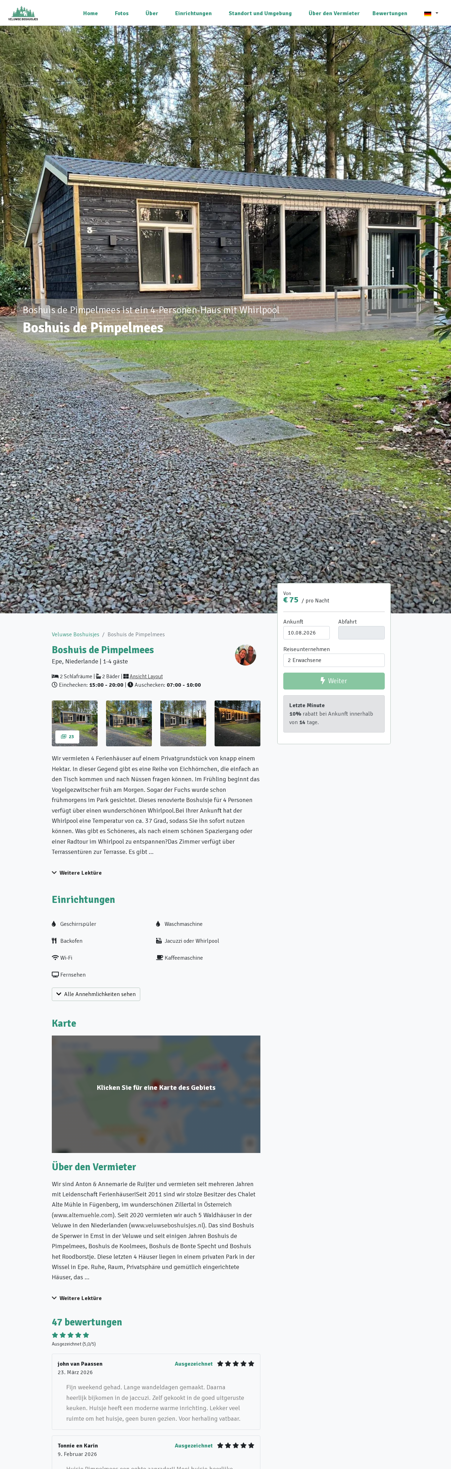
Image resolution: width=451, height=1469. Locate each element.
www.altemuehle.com (83, 1215)
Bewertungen (389, 13)
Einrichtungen (193, 13)
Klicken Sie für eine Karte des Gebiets (156, 1087)
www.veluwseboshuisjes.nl (167, 1225)
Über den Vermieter (334, 13)
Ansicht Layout (146, 676)
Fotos (122, 13)
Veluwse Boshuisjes (75, 634)
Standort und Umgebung (260, 13)
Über (152, 13)
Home (90, 13)
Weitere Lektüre (77, 872)
